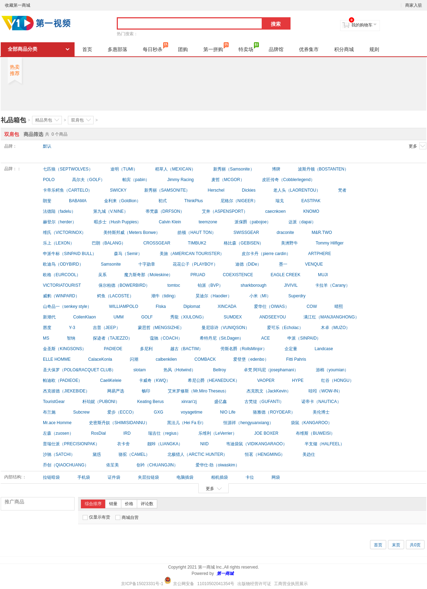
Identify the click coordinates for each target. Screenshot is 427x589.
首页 (87, 49)
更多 (417, 145)
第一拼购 (216, 47)
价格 (129, 503)
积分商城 (344, 49)
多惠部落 (117, 49)
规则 (374, 49)
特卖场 (248, 47)
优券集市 (309, 49)
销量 (113, 503)
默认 (47, 146)
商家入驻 (413, 5)
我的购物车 (361, 25)
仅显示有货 (96, 517)
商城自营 (127, 517)
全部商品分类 (22, 49)
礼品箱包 (13, 120)
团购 (183, 49)
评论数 (147, 503)
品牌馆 (276, 49)
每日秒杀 (155, 47)
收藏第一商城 (17, 5)
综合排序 (93, 503)
